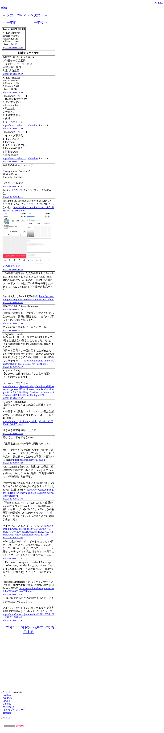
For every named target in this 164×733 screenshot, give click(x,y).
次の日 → (40, 15)
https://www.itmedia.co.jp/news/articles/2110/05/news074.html (28, 590)
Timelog (7, 712)
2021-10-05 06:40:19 (14, 367)
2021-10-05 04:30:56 (14, 161)
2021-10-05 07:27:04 (14, 499)
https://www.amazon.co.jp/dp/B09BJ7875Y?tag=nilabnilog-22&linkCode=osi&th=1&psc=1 (28, 492)
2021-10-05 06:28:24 (14, 309)
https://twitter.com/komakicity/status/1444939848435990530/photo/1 (28, 393)
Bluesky (7, 703)
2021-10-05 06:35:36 (14, 323)
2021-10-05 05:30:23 (14, 302)
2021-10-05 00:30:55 (14, 128)
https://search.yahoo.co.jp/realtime (20, 125)
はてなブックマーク (14, 709)
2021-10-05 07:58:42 (14, 620)
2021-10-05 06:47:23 (14, 463)
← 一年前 (9, 22)
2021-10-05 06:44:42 (14, 433)
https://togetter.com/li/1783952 (29, 459)
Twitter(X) (8, 706)
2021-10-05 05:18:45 (14, 269)
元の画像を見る (11, 266)
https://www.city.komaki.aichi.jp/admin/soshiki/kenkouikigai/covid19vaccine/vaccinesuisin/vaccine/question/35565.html (28, 389)
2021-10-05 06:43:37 (14, 398)
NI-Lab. (159, 2)
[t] (3, 47)
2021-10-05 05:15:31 (14, 186)
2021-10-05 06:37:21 (14, 330)
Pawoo (6, 700)
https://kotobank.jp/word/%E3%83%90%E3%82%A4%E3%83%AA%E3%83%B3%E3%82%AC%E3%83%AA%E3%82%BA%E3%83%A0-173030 (28, 530)
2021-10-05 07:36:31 (14, 558)
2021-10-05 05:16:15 (14, 197)
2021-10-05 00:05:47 (14, 74)
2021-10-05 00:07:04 (14, 47)
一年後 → (40, 22)
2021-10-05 (25, 15)
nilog (4, 7)
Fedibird (7, 695)
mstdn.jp (7, 698)
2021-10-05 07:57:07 (14, 594)
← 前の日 (9, 15)
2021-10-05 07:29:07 (14, 537)
